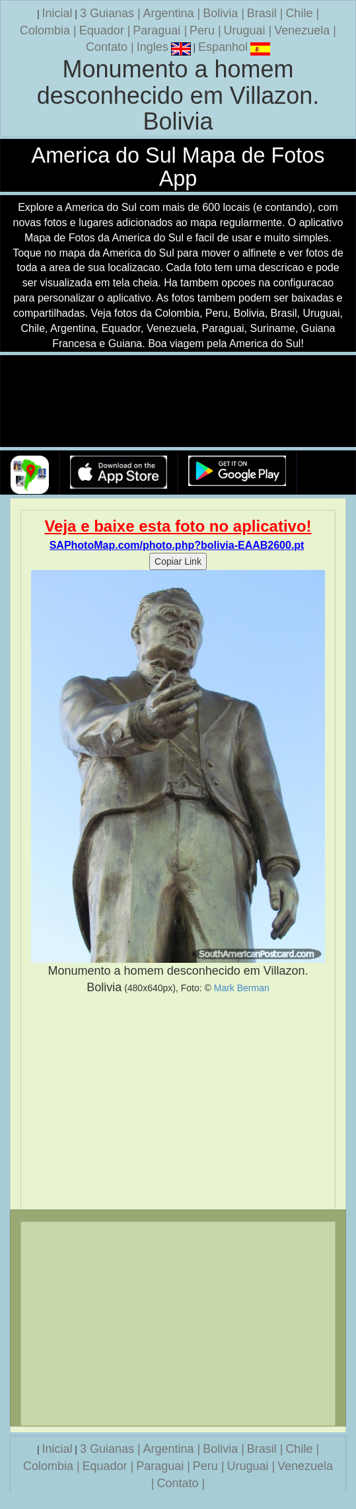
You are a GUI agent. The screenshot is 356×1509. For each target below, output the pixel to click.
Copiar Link (178, 561)
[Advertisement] (178, 1102)
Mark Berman (241, 988)
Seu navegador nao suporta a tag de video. (178, 401)
